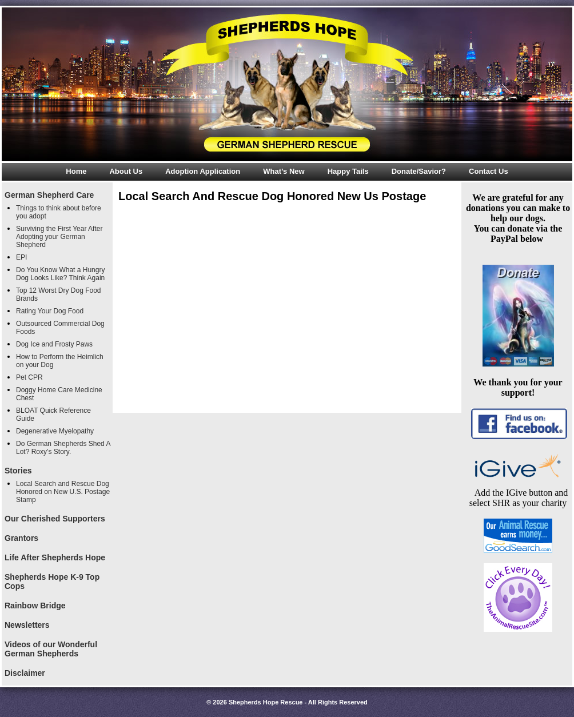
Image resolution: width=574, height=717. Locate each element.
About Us (125, 171)
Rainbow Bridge (35, 605)
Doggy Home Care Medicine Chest (59, 394)
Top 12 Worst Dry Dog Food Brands (58, 294)
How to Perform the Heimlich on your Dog (59, 361)
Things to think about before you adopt (58, 212)
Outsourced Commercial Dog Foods (60, 328)
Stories (18, 470)
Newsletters (27, 625)
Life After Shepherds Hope (55, 557)
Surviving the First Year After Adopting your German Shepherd (59, 237)
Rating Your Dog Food (49, 311)
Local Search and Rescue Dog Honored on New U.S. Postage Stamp (63, 492)
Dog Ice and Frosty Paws (54, 344)
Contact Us (488, 171)
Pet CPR (29, 377)
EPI (21, 257)
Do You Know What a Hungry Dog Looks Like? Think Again (60, 274)
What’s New (283, 171)
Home (76, 171)
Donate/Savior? (419, 171)
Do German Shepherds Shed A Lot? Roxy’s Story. (63, 448)
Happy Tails (348, 171)
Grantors (21, 538)
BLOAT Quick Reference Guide (53, 415)
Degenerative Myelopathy (55, 431)
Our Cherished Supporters (55, 518)
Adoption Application (202, 171)
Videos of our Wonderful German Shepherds (51, 649)
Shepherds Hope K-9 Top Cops (52, 581)
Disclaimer (25, 673)
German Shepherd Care (49, 195)
